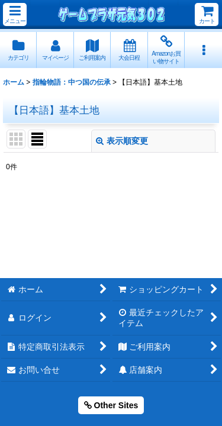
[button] (15, 14)
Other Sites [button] (111, 405)
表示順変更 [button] (122, 141)
